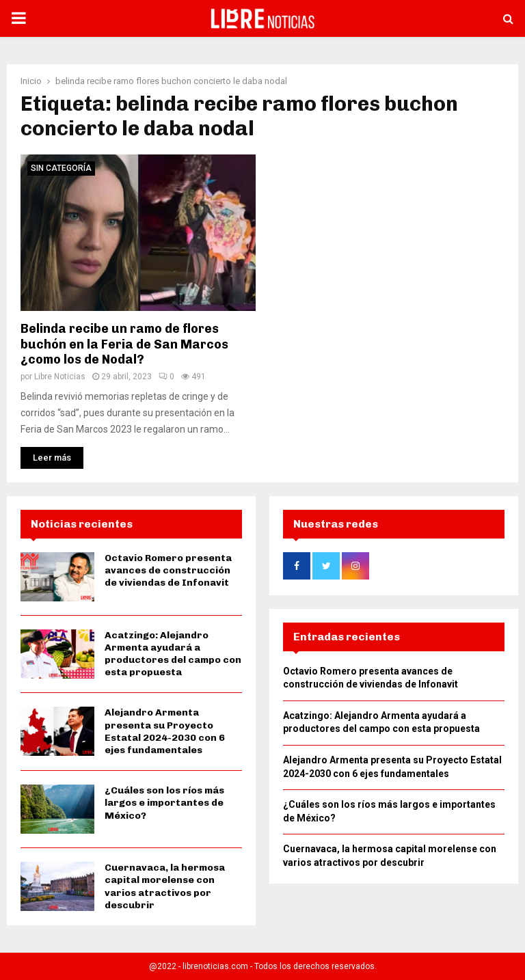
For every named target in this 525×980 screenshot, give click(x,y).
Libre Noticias (59, 376)
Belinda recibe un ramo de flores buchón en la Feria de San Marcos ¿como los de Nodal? (124, 344)
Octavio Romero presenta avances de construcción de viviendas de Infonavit (168, 570)
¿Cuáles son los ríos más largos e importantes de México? (164, 803)
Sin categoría (61, 168)
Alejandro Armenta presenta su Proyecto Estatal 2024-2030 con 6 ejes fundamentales (165, 731)
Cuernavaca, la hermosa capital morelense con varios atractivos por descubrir (165, 886)
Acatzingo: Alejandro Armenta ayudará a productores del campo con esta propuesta (173, 654)
